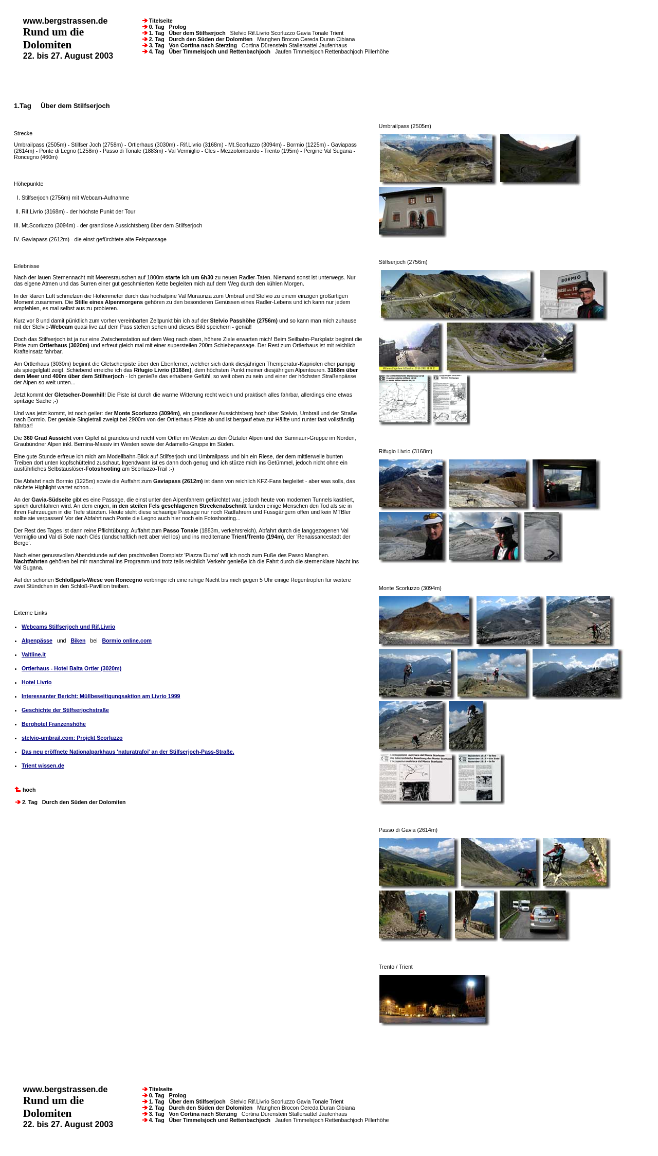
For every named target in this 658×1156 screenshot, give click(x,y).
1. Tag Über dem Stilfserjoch (184, 33)
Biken (77, 640)
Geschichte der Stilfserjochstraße (65, 710)
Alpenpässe (37, 640)
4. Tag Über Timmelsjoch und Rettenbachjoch (207, 51)
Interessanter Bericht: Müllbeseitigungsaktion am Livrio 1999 (101, 696)
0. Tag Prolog (164, 27)
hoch (24, 790)
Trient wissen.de (43, 765)
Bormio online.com (127, 640)
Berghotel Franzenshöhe (54, 724)
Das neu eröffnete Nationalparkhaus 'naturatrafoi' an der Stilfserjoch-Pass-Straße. (128, 752)
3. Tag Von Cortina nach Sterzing (190, 45)
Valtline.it (34, 654)
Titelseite (157, 20)
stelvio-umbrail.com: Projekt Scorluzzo (72, 738)
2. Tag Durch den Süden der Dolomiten (198, 39)
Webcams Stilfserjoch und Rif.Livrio (68, 627)
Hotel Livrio (37, 682)
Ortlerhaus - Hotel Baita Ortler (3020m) (71, 668)
